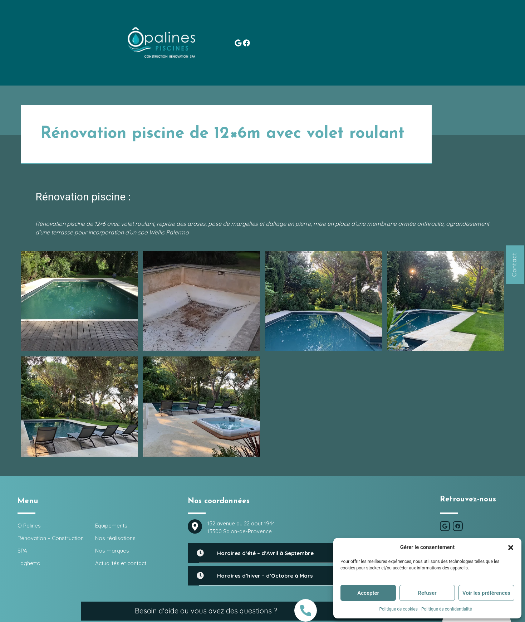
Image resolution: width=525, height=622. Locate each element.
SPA (225, 19)
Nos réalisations (347, 19)
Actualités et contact (457, 19)
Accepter (368, 593)
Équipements (296, 19)
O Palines (100, 19)
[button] (510, 547)
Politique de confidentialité (446, 609)
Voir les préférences (486, 593)
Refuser (427, 593)
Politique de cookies (398, 609)
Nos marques (399, 19)
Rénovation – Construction (165, 19)
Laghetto (256, 19)
